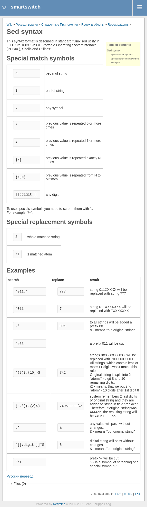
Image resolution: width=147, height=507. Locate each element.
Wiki (9, 24)
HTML (128, 494)
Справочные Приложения (59, 24)
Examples (115, 62)
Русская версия (27, 24)
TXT (137, 494)
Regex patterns (118, 24)
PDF (118, 494)
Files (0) (20, 484)
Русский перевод (20, 476)
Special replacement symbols (125, 59)
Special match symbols (122, 54)
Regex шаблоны (92, 24)
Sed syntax (113, 50)
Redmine (59, 504)
